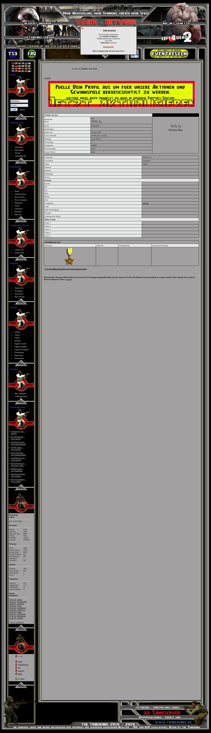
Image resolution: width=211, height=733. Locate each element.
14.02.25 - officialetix (17, 614)
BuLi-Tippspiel (20, 393)
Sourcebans (19, 294)
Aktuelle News (20, 194)
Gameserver (19, 288)
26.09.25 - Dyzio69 (16, 604)
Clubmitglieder (20, 156)
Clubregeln (19, 147)
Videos (17, 335)
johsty (20, 661)
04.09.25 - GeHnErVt (17, 608)
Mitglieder (19, 203)
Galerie (17, 332)
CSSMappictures (21, 396)
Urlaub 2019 (19, 253)
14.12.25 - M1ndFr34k (18, 602)
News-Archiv (20, 197)
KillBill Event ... (17, 470)
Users (76, 69)
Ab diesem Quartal (18, 475)
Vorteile (18, 153)
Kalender (18, 212)
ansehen (145, 203)
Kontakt (18, 341)
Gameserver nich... (18, 443)
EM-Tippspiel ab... (18, 464)
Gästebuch (19, 209)
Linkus (17, 338)
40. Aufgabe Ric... (17, 438)
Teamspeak (19, 291)
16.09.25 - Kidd (15, 606)
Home (17, 191)
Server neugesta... (18, 454)
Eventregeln (19, 352)
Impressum (19, 355)
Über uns (18, 214)
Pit (19, 668)
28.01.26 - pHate (15, 600)
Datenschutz (19, 358)
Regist (22, 109)
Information (19, 150)
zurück (47, 78)
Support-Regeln (21, 347)
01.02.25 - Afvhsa (16, 618)
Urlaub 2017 (19, 250)
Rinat (20, 674)
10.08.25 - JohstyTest (17, 610)
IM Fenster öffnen (176, 130)
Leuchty (21, 671)
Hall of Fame (20, 297)
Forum (17, 206)
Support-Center (20, 344)
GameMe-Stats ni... (18, 459)
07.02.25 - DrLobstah (17, 616)
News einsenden (21, 200)
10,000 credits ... (17, 448)
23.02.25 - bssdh (15, 612)
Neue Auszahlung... (18, 480)
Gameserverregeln (22, 349)
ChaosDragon (23, 665)
